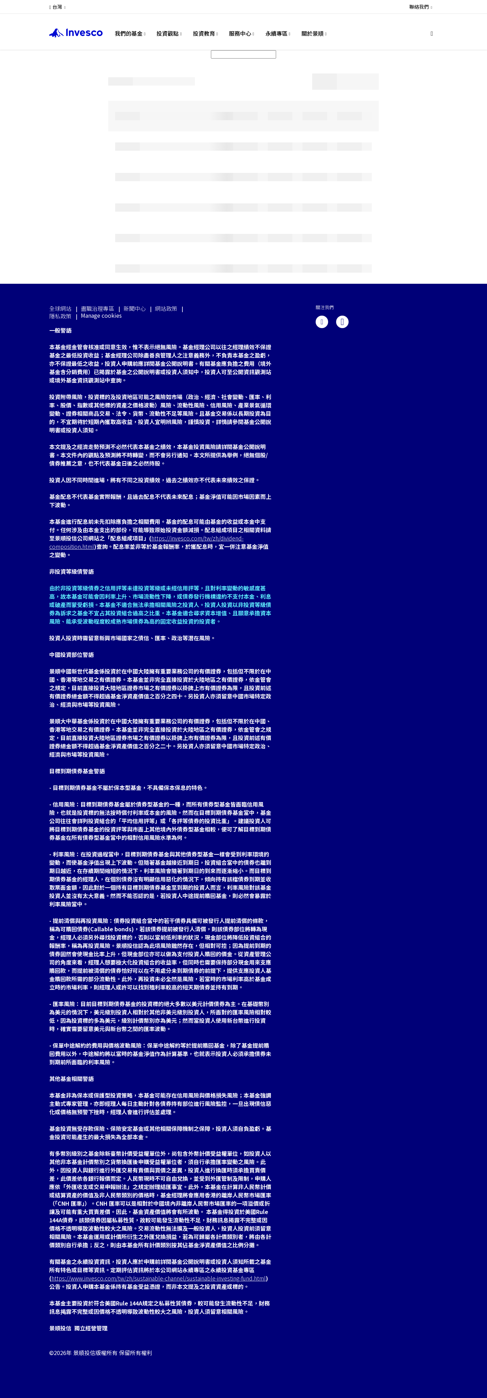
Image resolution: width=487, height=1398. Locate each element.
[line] (342, 322)
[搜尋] (434, 33)
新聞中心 (134, 308)
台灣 (57, 6)
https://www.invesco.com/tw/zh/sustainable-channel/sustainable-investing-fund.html (158, 1278)
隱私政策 (60, 316)
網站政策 (166, 308)
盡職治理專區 (97, 308)
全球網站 (60, 308)
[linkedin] (322, 322)
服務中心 (240, 33)
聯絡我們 (419, 6)
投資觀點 (167, 33)
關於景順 (312, 33)
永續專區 (276, 33)
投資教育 (204, 33)
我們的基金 (129, 33)
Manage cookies (101, 315)
